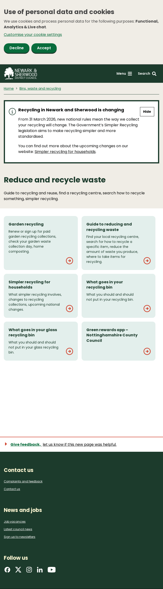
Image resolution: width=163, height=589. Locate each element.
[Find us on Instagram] (29, 571)
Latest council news (18, 529)
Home (9, 88)
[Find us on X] (18, 571)
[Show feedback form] (63, 444)
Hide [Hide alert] (147, 111)
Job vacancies (15, 522)
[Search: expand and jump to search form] (147, 73)
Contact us (12, 489)
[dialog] (81, 32)
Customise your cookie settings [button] (33, 34)
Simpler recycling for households (65, 151)
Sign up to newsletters (19, 537)
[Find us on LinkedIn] (39, 571)
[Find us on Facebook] (7, 571)
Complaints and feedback (23, 481)
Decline (16, 48)
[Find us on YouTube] (51, 571)
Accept (44, 48)
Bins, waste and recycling (40, 88)
